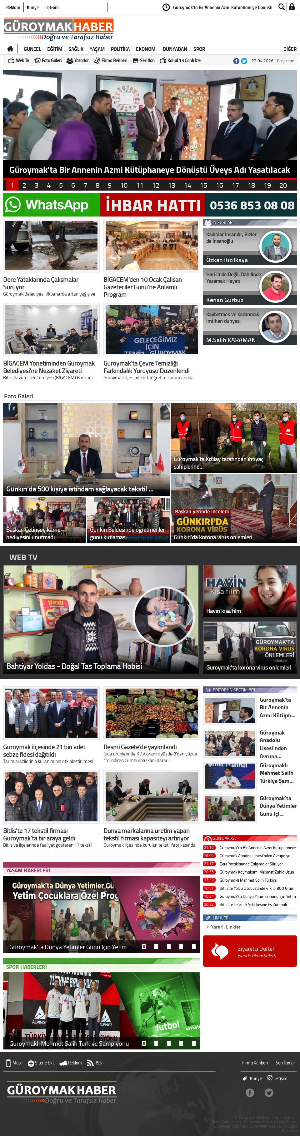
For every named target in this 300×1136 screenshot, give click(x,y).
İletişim (52, 7)
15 (203, 185)
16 (219, 185)
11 (139, 185)
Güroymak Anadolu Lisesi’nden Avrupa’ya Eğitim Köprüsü (255, 856)
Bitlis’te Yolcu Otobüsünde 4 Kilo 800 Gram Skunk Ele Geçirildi (257, 888)
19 (267, 185)
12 (155, 185)
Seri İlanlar (285, 1062)
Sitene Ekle (45, 1062)
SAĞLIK (75, 48)
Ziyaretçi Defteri (257, 952)
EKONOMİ (146, 48)
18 (251, 185)
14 (187, 185)
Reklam (13, 7)
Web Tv (22, 60)
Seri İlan (147, 60)
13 (171, 185)
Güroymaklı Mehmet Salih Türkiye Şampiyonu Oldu (248, 880)
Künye (33, 7)
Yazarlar (81, 60)
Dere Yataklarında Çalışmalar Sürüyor (251, 864)
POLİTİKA (120, 48)
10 (124, 185)
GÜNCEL (32, 48)
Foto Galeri (52, 60)
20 (283, 185)
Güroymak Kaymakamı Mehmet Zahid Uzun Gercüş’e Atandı (257, 872)
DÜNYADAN (175, 48)
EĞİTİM (54, 48)
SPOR (199, 48)
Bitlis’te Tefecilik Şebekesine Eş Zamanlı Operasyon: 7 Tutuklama (253, 905)
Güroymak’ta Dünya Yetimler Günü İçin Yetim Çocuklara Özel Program (258, 896)
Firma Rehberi (114, 60)
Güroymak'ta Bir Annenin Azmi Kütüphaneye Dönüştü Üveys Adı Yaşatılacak (258, 848)
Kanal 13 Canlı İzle (184, 60)
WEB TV (23, 557)
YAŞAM (97, 48)
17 (235, 185)
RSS (98, 1062)
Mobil (17, 1062)
